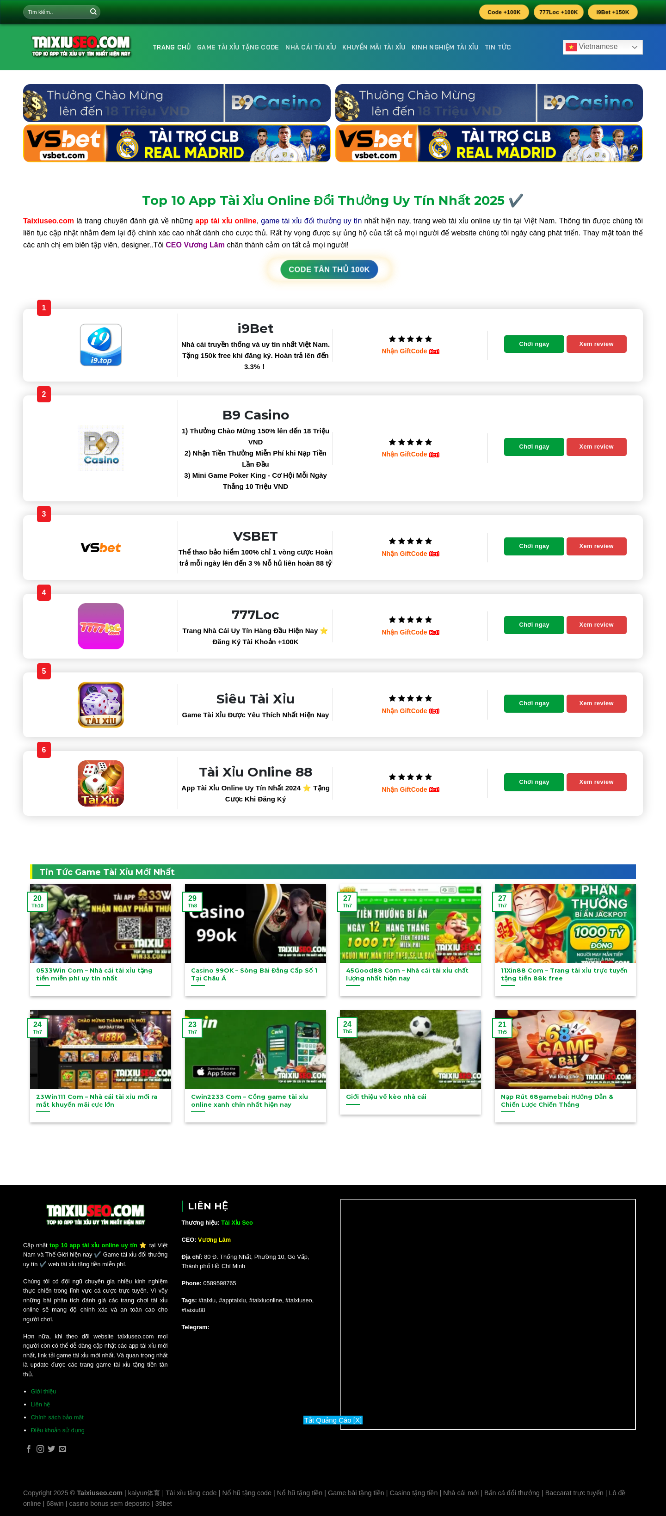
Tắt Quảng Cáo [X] (333, 1420)
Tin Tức (498, 47)
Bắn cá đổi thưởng (512, 1493)
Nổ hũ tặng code (246, 1493)
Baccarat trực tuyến (574, 1493)
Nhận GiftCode (410, 351)
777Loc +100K (559, 12)
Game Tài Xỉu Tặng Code (238, 47)
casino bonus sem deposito (109, 1503)
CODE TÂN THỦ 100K (329, 269)
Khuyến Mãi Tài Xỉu (373, 47)
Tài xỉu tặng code (191, 1493)
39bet (163, 1503)
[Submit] (93, 12)
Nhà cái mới (461, 1493)
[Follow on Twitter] (51, 1449)
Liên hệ (40, 1404)
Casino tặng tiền (413, 1493)
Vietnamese (592, 47)
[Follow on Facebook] (28, 1449)
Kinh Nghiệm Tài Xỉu (445, 47)
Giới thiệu (43, 1391)
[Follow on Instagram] (40, 1449)
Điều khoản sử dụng (58, 1430)
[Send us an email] (62, 1449)
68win (55, 1503)
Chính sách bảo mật (57, 1417)
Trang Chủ (172, 47)
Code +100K (504, 12)
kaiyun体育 (144, 1493)
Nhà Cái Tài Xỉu (310, 47)
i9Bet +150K (613, 12)
